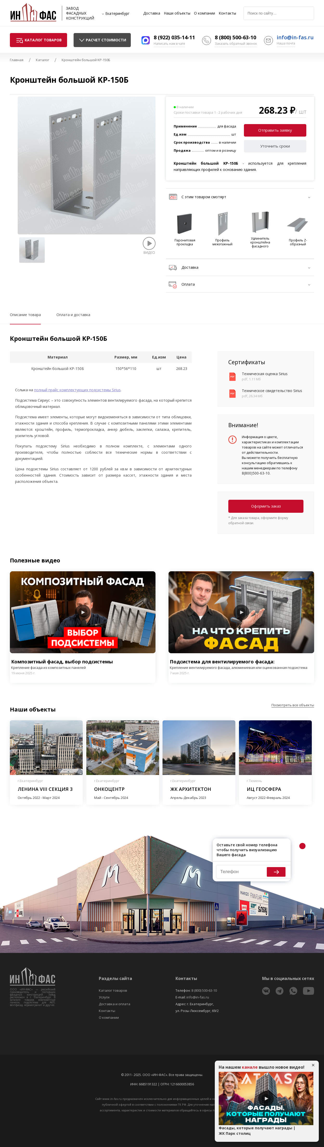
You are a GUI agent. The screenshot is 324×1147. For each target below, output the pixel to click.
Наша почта (286, 43)
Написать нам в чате (169, 43)
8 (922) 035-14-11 (174, 37)
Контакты (227, 13)
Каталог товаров (113, 990)
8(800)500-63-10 (256, 473)
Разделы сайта (115, 978)
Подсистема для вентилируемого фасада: (241, 664)
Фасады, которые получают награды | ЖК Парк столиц (257, 1130)
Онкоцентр (109, 789)
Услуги (104, 997)
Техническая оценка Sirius (265, 373)
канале (250, 1067)
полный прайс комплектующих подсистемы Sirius (77, 389)
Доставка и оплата (114, 1004)
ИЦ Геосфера (264, 789)
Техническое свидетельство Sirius (272, 390)
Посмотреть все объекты (292, 705)
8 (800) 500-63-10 (235, 37)
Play (82, 612)
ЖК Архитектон (190, 789)
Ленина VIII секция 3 (45, 789)
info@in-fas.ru (295, 37)
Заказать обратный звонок (236, 43)
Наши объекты (177, 13)
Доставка (151, 13)
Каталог (42, 59)
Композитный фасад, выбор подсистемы (82, 664)
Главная (16, 59)
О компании (204, 13)
